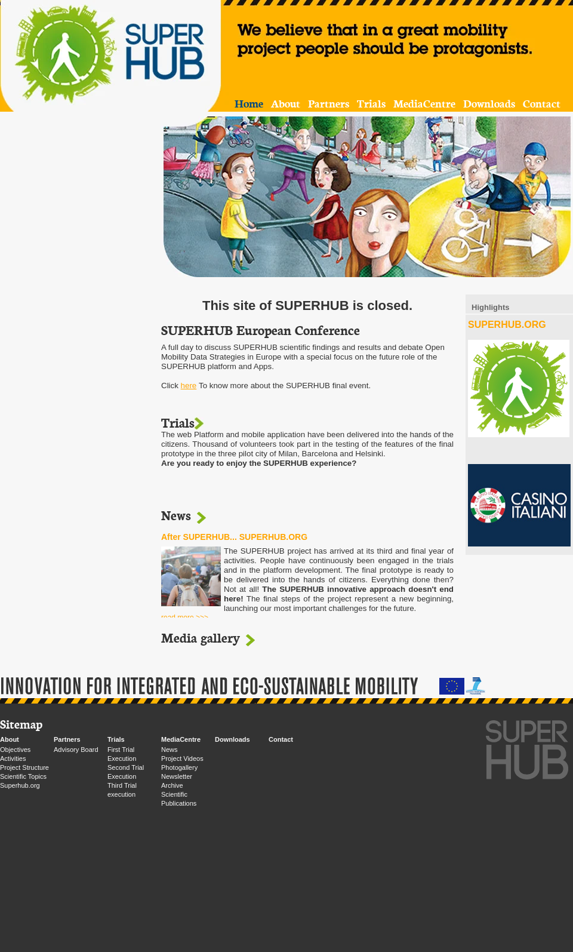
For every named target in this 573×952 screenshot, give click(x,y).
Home (249, 103)
